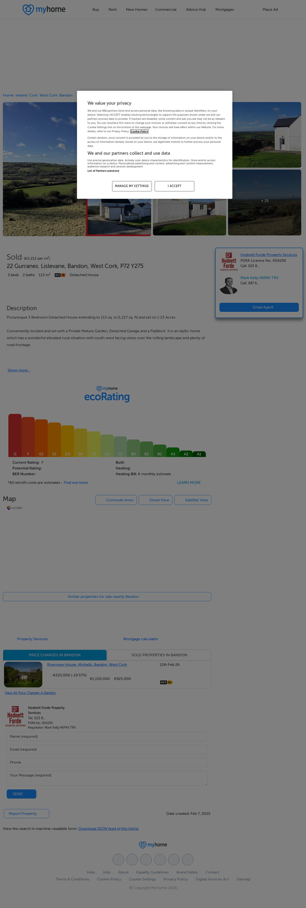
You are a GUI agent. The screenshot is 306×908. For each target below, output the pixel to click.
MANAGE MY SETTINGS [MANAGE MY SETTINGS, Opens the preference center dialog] (132, 186)
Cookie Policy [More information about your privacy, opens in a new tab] (139, 131)
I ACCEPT (174, 186)
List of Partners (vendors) (103, 170)
